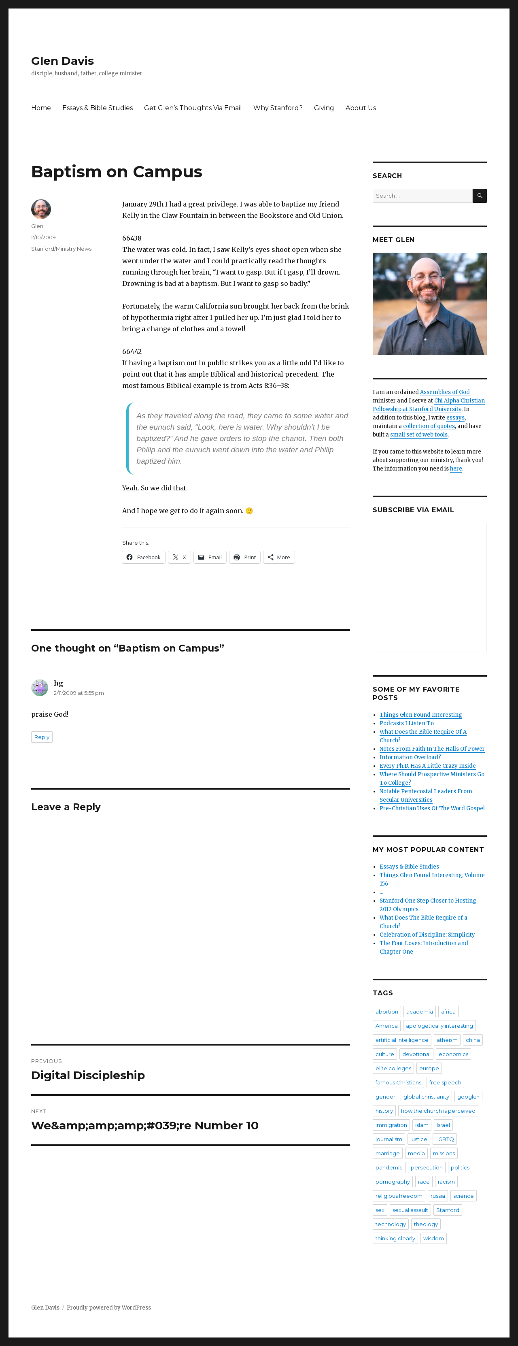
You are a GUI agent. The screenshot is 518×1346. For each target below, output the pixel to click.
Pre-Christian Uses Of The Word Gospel (432, 808)
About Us (361, 108)
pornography (393, 1181)
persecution (427, 1167)
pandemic (389, 1167)
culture (385, 1054)
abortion (387, 1011)
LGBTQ (444, 1139)
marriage (388, 1153)
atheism (447, 1040)
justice (418, 1139)
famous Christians (398, 1082)
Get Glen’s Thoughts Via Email (193, 108)
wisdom (433, 1238)
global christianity (426, 1096)
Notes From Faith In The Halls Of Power (432, 748)
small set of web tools (419, 434)
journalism (389, 1139)
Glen (37, 226)
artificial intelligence (402, 1040)
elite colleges (393, 1068)
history (384, 1110)
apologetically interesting (439, 1025)
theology (426, 1224)
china (473, 1040)
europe (429, 1068)
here (456, 468)
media (416, 1153)
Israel (443, 1125)
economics (453, 1054)
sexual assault (410, 1210)
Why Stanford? (278, 108)
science (463, 1196)
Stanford (447, 1210)
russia (438, 1196)
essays (455, 417)
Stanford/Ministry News (61, 248)
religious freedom (399, 1196)
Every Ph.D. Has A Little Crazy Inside (428, 765)
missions (444, 1153)
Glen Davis (62, 61)
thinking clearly (395, 1238)
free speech (445, 1082)
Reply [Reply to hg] (41, 737)
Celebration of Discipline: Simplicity (427, 934)
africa (448, 1011)
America (387, 1025)
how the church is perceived (438, 1110)
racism (446, 1181)
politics (460, 1167)
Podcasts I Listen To (407, 723)
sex (380, 1210)
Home (41, 108)
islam (422, 1125)
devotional (416, 1054)
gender (385, 1096)
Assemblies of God (445, 392)
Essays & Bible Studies (97, 108)
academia (419, 1011)
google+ (468, 1096)
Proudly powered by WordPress (109, 1307)
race (424, 1181)
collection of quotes (429, 426)
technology (391, 1224)
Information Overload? (410, 757)
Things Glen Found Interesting (421, 714)
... (381, 892)
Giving (324, 108)
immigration (391, 1125)
